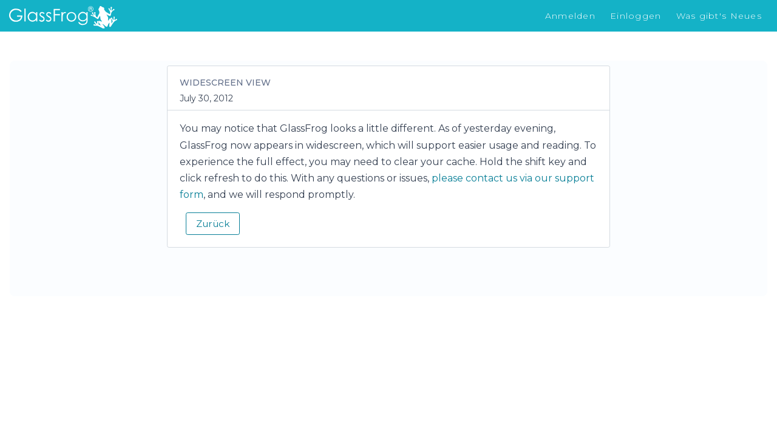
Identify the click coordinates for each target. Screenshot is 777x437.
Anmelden (570, 15)
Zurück (212, 223)
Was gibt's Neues (719, 15)
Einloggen (636, 15)
